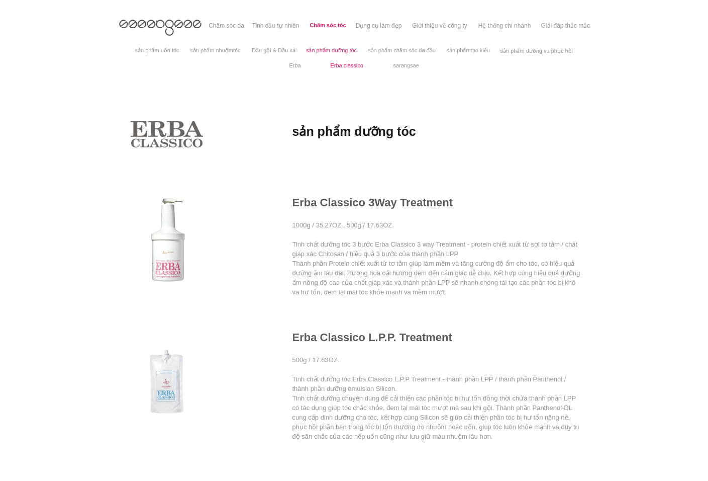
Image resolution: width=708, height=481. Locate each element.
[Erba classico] (347, 65)
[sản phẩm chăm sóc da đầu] (402, 50)
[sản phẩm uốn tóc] (157, 50)
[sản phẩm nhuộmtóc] (215, 50)
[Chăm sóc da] (226, 26)
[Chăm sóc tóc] (328, 26)
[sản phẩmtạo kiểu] (468, 50)
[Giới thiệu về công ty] (440, 26)
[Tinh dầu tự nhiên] (276, 26)
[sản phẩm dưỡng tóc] (331, 50)
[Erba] (295, 65)
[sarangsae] (406, 65)
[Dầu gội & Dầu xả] (274, 50)
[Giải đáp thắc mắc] (565, 26)
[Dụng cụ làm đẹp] (379, 26)
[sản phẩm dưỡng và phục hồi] (536, 51)
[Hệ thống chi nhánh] (505, 26)
